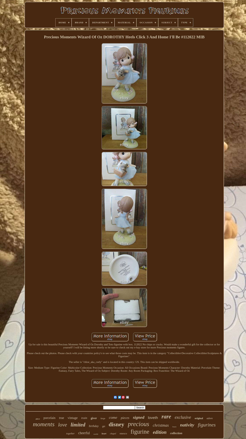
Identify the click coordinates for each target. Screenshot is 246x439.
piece (38, 419)
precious (138, 424)
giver (94, 418)
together (70, 433)
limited (78, 425)
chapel (113, 433)
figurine (140, 431)
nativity (187, 425)
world (95, 434)
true (61, 418)
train (84, 418)
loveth (153, 418)
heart (104, 433)
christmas (161, 425)
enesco (123, 433)
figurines (207, 425)
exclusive (183, 417)
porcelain (50, 418)
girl (103, 426)
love (62, 425)
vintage (73, 418)
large (102, 418)
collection (176, 433)
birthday (94, 426)
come (113, 417)
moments (44, 424)
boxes (174, 427)
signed (138, 417)
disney (116, 424)
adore (210, 418)
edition (160, 432)
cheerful (84, 433)
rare (166, 416)
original (199, 418)
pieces (125, 418)
